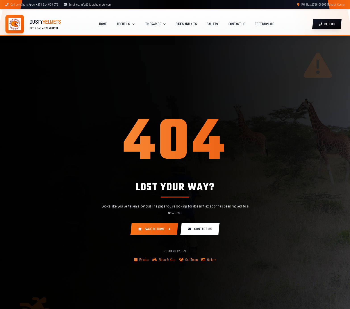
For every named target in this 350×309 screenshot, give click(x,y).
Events (141, 259)
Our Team (188, 259)
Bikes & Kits (163, 259)
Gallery (208, 259)
